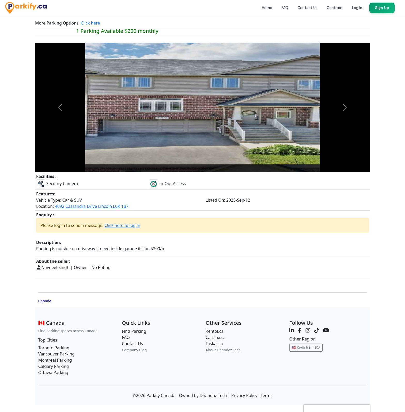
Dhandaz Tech (213, 395)
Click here (90, 23)
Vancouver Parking (56, 354)
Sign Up (382, 7)
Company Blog (134, 349)
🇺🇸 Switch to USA (306, 347)
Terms (266, 395)
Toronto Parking (53, 348)
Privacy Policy (244, 395)
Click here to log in (123, 225)
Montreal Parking (55, 360)
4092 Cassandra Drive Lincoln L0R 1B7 (92, 206)
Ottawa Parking (53, 372)
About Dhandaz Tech (223, 349)
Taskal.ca (214, 343)
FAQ (126, 337)
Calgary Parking (53, 366)
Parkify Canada (161, 395)
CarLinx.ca (216, 337)
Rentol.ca (214, 331)
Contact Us (132, 343)
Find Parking (134, 331)
